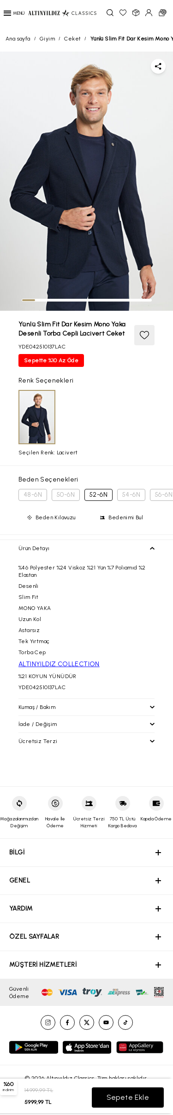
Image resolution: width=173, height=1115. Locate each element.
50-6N (66, 495)
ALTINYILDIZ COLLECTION (59, 664)
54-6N (131, 495)
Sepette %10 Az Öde (51, 360)
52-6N (98, 495)
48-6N (33, 495)
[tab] (28, 300)
